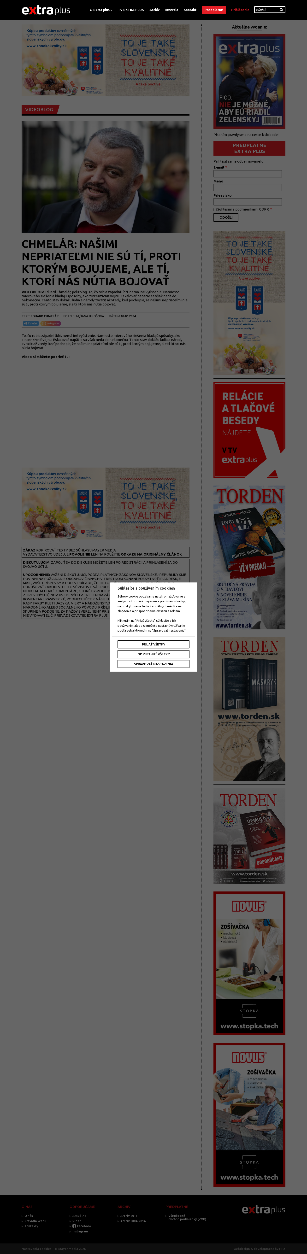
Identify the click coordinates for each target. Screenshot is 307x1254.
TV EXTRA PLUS (131, 10)
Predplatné (214, 10)
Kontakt (190, 10)
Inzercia (171, 10)
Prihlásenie (240, 10)
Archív (154, 10)
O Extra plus (100, 10)
